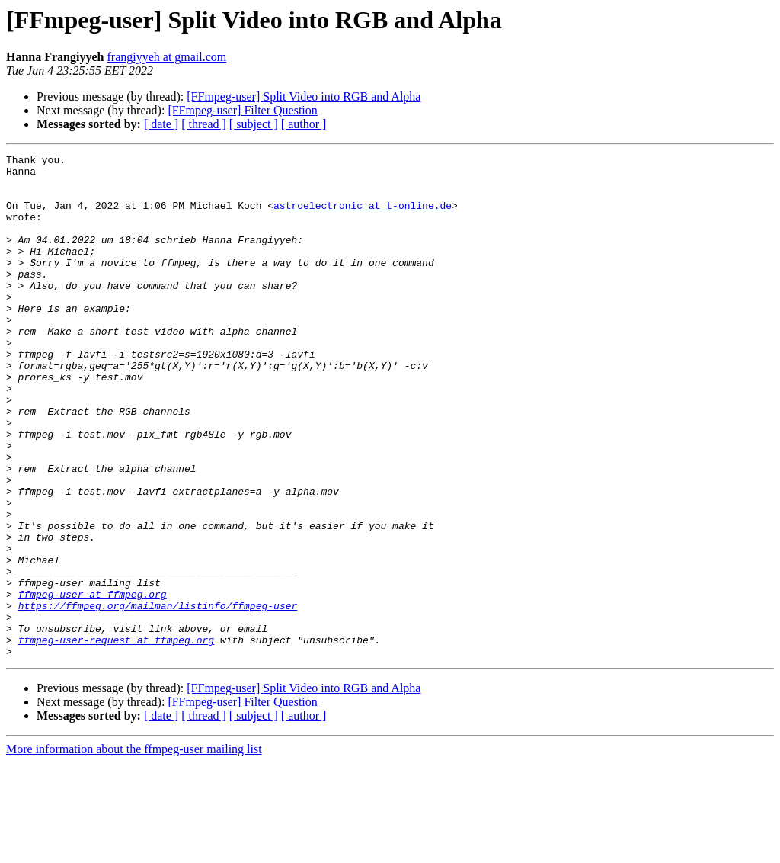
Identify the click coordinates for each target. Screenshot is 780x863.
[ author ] (304, 123)
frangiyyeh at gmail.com (166, 56)
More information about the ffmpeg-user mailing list (134, 849)
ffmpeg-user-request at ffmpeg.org (116, 738)
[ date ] (161, 123)
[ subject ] (253, 123)
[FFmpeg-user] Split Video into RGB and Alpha (303, 96)
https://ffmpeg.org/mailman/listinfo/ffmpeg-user (158, 697)
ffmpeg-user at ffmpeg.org (92, 683)
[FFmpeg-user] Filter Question (242, 110)
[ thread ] (203, 123)
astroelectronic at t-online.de (362, 216)
